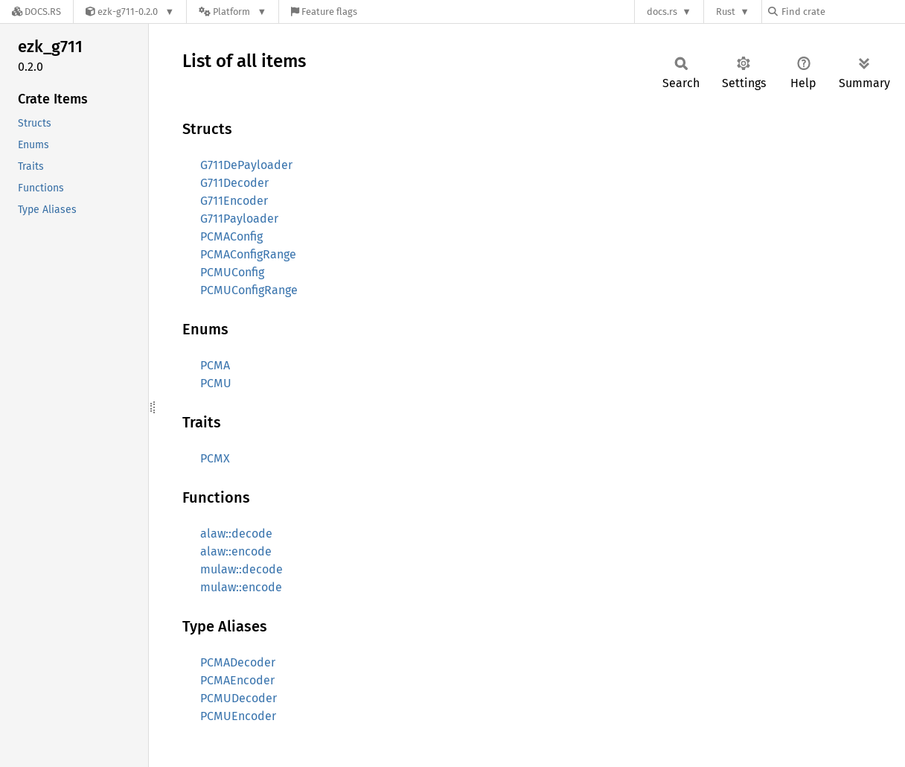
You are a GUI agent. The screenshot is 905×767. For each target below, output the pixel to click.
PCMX (215, 458)
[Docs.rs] (36, 11)
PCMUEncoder (238, 716)
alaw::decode (236, 533)
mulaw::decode (241, 569)
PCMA (215, 365)
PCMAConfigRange (248, 254)
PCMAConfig (231, 236)
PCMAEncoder (237, 680)
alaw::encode (236, 551)
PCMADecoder (237, 662)
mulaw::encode (241, 587)
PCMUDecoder (238, 698)
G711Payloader (239, 218)
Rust (725, 11)
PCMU (215, 383)
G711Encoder (234, 201)
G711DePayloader (246, 165)
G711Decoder (234, 183)
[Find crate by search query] (842, 11)
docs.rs (662, 11)
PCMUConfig (232, 272)
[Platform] (232, 11)
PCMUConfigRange (249, 290)
